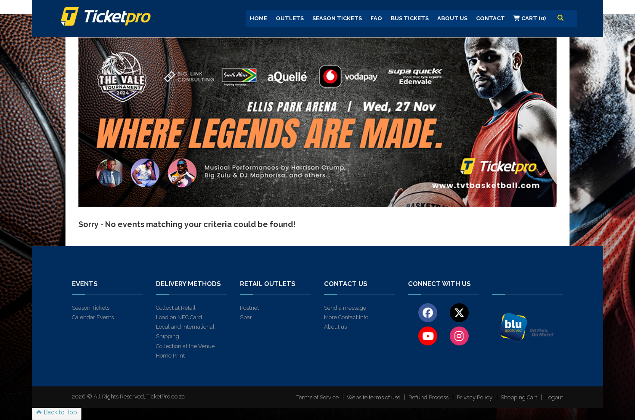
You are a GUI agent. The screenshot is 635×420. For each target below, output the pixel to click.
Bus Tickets (410, 18)
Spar (246, 317)
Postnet (249, 308)
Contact (490, 18)
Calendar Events (93, 317)
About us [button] (452, 18)
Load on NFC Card (179, 317)
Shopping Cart (519, 397)
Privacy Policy (474, 397)
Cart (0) (530, 18)
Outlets (290, 18)
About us (335, 327)
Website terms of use (373, 397)
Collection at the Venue (185, 346)
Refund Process (428, 397)
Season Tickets (337, 18)
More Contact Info (346, 317)
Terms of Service (317, 397)
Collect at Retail (176, 308)
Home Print (170, 355)
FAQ (376, 18)
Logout (554, 397)
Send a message (345, 308)
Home (258, 18)
